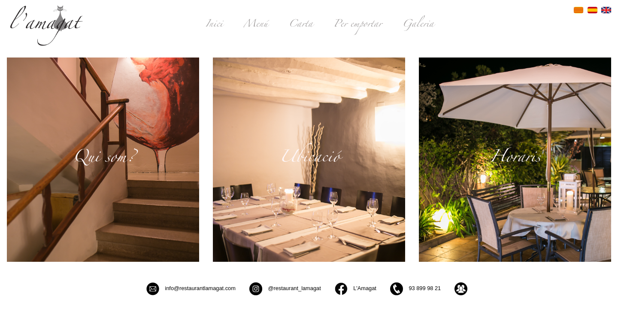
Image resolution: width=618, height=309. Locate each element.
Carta (300, 25)
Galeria (418, 25)
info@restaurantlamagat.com (191, 288)
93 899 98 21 (415, 288)
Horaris (515, 159)
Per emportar (357, 25)
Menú (255, 25)
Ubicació (309, 159)
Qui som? (103, 159)
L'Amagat (355, 288)
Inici (214, 25)
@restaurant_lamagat (285, 288)
